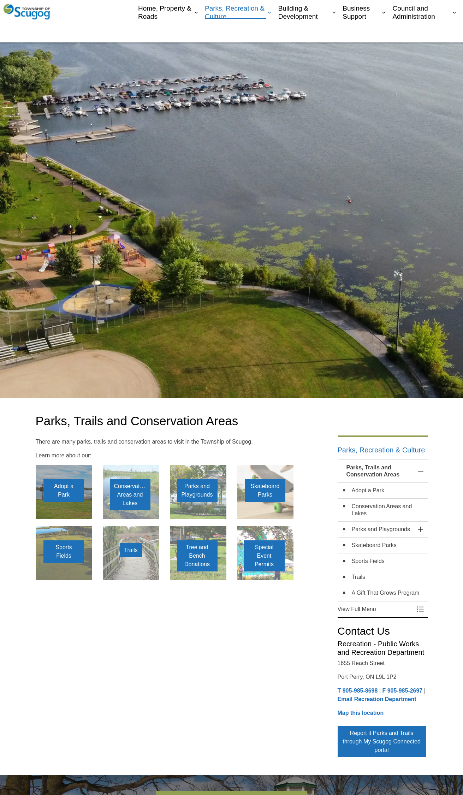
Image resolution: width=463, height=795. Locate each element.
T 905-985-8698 (358, 691)
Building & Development (298, 31)
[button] (376, 609)
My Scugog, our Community (333, 10)
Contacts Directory (391, 10)
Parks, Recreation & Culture (235, 31)
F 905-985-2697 (402, 691)
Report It (428, 10)
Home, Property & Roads (164, 31)
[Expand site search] (451, 10)
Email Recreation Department (377, 699)
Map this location (361, 713)
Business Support (356, 31)
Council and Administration (413, 31)
